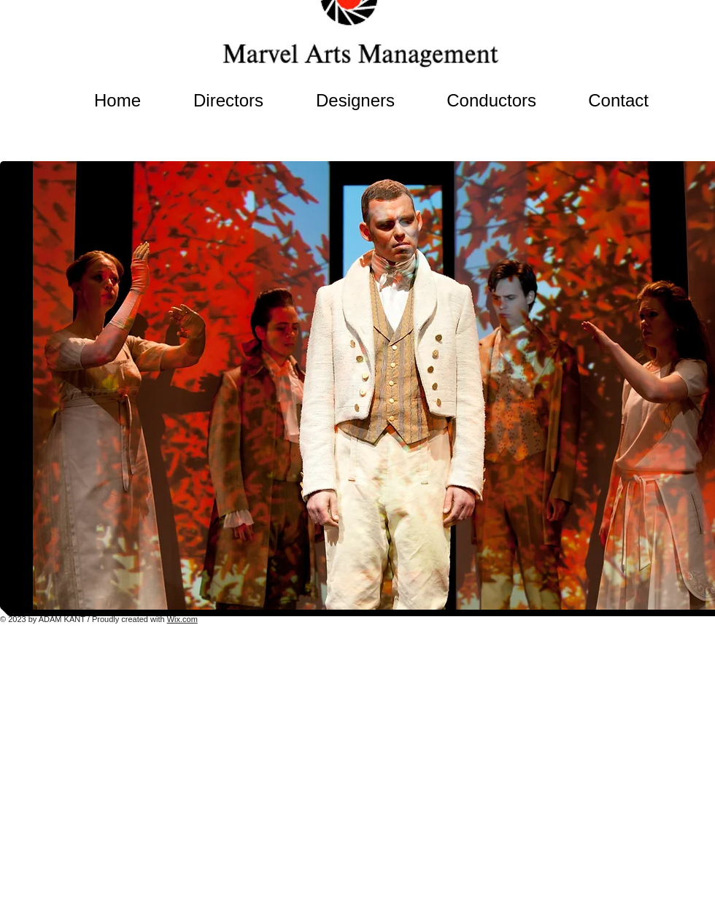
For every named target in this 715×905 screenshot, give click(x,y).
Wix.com (182, 619)
